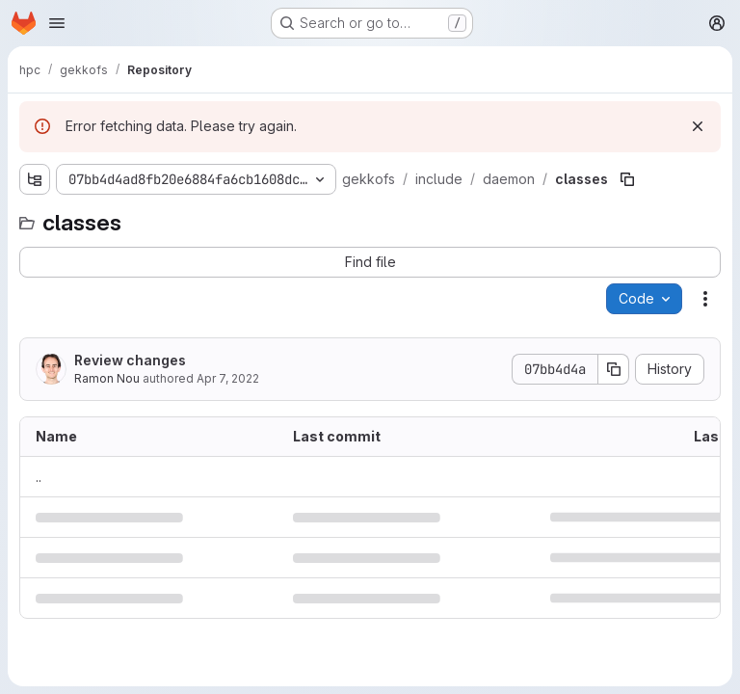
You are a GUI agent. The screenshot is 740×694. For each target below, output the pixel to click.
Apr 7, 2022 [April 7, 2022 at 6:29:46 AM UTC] (228, 378)
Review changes (130, 360)
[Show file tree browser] (34, 179)
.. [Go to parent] (38, 476)
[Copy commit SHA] (613, 369)
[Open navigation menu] (56, 23)
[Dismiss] (697, 126)
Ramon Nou (107, 378)
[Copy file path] (627, 179)
